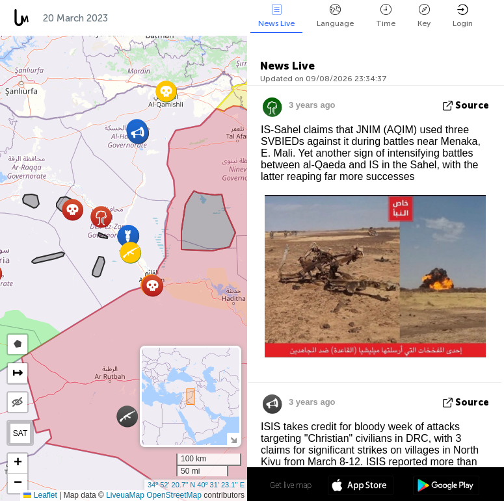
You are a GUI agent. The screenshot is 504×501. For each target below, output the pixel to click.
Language (335, 16)
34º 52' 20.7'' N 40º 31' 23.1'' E (196, 485)
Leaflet (40, 495)
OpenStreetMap (174, 495)
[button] (152, 285)
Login (463, 16)
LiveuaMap (125, 495)
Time (385, 16)
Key (424, 16)
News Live (276, 16)
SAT (20, 433)
